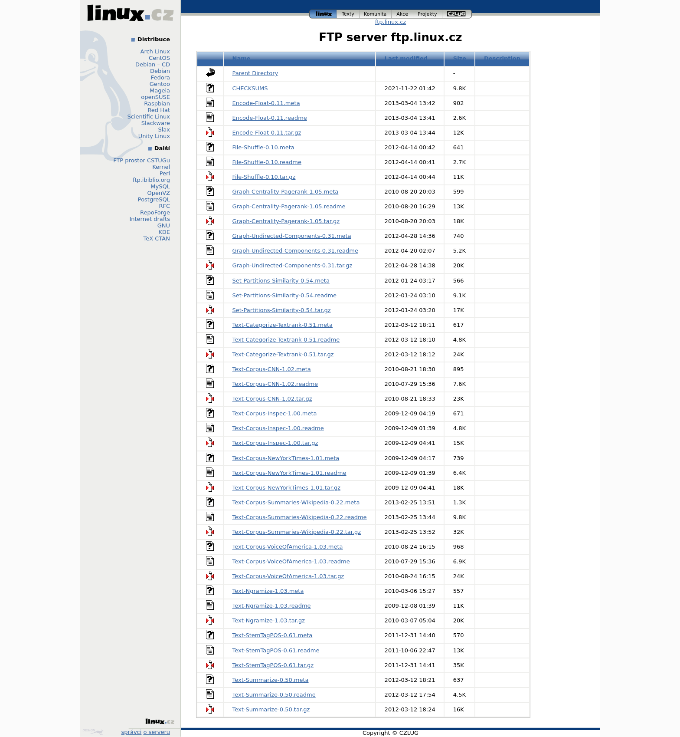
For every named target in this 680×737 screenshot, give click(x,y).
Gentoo (160, 84)
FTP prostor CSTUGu (141, 160)
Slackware (155, 123)
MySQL (160, 186)
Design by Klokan (93, 732)
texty (348, 14)
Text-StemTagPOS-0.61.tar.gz (273, 665)
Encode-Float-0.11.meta (266, 103)
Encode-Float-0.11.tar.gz (266, 132)
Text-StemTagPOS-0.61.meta (272, 635)
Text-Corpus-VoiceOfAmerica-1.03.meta (287, 546)
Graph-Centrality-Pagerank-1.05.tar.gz (286, 221)
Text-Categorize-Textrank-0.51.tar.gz (283, 354)
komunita (376, 14)
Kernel (161, 167)
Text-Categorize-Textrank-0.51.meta (282, 325)
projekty (427, 14)
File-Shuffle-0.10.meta (263, 147)
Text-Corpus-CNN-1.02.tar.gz (272, 398)
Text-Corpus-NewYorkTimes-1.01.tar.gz (286, 487)
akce (402, 14)
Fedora (160, 77)
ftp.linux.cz (390, 22)
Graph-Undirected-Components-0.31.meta (291, 236)
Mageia (160, 90)
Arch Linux (155, 51)
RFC (164, 206)
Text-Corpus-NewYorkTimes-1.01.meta (286, 458)
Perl (165, 173)
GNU (163, 225)
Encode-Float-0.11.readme (269, 118)
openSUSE (155, 97)
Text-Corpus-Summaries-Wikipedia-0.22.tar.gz (296, 532)
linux (323, 14)
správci (131, 732)
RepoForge (155, 212)
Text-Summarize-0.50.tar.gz (271, 709)
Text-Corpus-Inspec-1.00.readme (278, 428)
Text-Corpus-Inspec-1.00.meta (274, 413)
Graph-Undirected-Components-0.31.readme (295, 250)
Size (459, 58)
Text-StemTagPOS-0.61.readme (276, 650)
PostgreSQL (154, 199)
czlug (457, 14)
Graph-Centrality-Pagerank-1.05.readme (289, 206)
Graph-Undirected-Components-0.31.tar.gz (292, 265)
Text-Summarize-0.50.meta (270, 680)
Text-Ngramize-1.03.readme (271, 605)
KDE (164, 232)
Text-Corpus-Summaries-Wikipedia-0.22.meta (296, 502)
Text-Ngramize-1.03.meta (268, 591)
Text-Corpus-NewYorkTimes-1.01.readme (289, 473)
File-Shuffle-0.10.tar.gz (264, 177)
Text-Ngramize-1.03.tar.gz (268, 620)
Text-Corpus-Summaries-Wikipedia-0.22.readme (299, 517)
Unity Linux (154, 136)
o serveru (157, 732)
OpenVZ (158, 193)
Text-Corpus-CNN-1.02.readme (275, 384)
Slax (164, 129)
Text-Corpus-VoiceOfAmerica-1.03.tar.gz (288, 576)
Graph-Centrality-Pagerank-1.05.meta (285, 191)
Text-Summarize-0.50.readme (274, 694)
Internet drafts (149, 219)
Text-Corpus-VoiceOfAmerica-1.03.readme (291, 561)
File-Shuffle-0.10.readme (266, 162)
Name (241, 58)
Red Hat (158, 110)
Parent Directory (255, 73)
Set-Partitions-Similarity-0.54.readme (284, 295)
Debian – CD (152, 64)
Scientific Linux (149, 116)
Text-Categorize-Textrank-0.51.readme (286, 339)
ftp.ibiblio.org (151, 180)
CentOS (159, 58)
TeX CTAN (157, 238)
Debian (160, 71)
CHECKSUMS (250, 88)
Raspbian (157, 103)
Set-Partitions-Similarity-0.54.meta (281, 280)
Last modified (406, 58)
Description (502, 58)
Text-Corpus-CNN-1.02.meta (271, 369)
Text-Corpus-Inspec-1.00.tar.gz (275, 443)
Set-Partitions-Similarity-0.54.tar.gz (281, 310)
